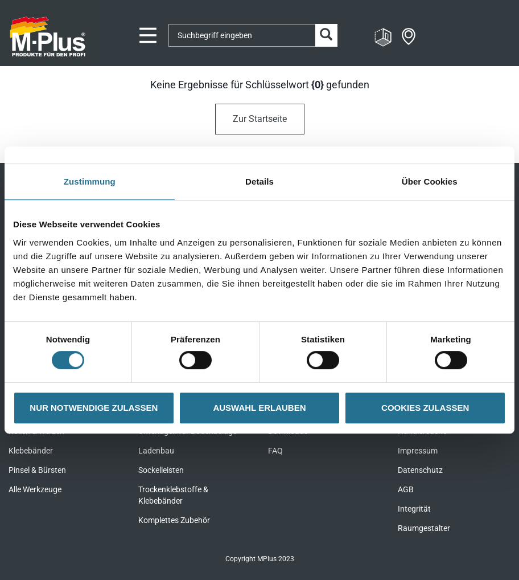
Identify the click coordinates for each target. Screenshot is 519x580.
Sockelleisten (161, 470)
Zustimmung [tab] (90, 181)
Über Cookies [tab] (430, 181)
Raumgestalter (424, 528)
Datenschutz (420, 470)
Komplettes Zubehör (174, 520)
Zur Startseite (260, 118)
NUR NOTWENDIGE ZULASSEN (94, 407)
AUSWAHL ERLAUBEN (259, 407)
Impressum (418, 450)
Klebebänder (31, 450)
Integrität (414, 508)
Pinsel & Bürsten (37, 470)
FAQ (275, 450)
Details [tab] (259, 181)
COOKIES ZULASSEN (425, 407)
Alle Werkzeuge (35, 489)
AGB (406, 489)
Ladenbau (156, 450)
